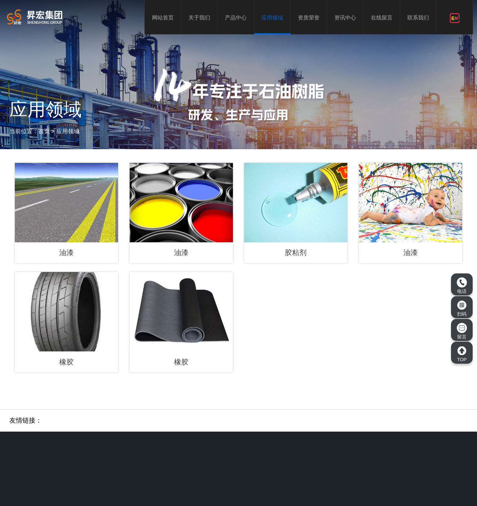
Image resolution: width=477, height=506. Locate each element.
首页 (44, 131)
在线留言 (382, 17)
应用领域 (272, 17)
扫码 (462, 308)
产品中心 (236, 17)
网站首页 (163, 17)
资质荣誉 (309, 17)
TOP (462, 354)
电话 (462, 285)
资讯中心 (345, 17)
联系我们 (418, 17)
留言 (462, 331)
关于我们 (199, 17)
